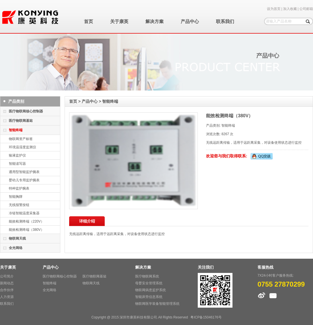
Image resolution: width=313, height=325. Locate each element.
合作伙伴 (7, 289)
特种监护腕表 (19, 188)
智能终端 (15, 129)
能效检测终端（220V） (26, 221)
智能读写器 (17, 163)
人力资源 (7, 296)
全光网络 (15, 247)
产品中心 (190, 21)
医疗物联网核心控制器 (26, 111)
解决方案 (154, 21)
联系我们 (225, 21)
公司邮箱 (306, 8)
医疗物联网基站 (21, 120)
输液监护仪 (17, 155)
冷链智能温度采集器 (24, 213)
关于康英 (119, 21)
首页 (88, 21)
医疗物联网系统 (147, 276)
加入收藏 (290, 8)
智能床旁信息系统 (148, 296)
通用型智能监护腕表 (24, 171)
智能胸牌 (15, 196)
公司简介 (7, 276)
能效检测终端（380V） (26, 229)
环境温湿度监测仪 (22, 147)
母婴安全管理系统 (148, 283)
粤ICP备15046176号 (205, 317)
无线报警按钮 (19, 204)
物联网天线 (17, 238)
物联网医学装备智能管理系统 (157, 303)
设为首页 (274, 8)
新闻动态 (7, 283)
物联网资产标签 (21, 138)
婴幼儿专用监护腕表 (24, 180)
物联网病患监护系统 (150, 289)
